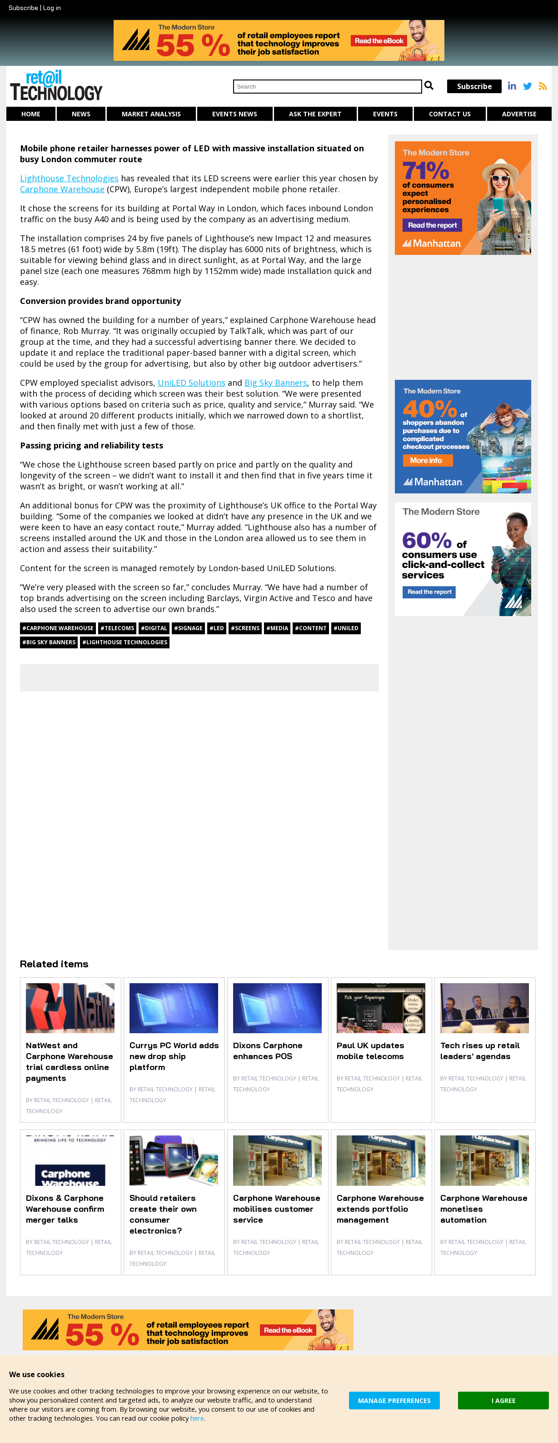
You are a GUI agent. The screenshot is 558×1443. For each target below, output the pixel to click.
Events (385, 113)
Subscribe (23, 8)
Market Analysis (151, 113)
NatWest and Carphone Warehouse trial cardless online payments (69, 1061)
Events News (234, 113)
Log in (52, 8)
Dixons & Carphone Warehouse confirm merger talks (65, 1209)
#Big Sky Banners (48, 642)
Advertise (519, 113)
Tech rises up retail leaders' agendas (480, 1050)
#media (277, 628)
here (201, 1418)
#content (311, 628)
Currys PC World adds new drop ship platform (174, 1056)
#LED (216, 628)
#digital (154, 628)
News (81, 113)
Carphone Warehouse (62, 189)
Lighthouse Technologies (69, 178)
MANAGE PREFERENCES (394, 1400)
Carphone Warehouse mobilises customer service (276, 1209)
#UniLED (346, 628)
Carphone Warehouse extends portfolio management (380, 1209)
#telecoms (117, 628)
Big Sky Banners (275, 382)
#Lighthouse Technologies (124, 642)
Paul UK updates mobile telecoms (370, 1050)
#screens (245, 628)
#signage (188, 628)
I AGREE (504, 1400)
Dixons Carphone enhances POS (268, 1050)
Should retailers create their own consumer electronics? (163, 1214)
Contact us (450, 113)
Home (30, 113)
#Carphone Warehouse (58, 628)
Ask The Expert (315, 113)
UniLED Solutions (191, 382)
